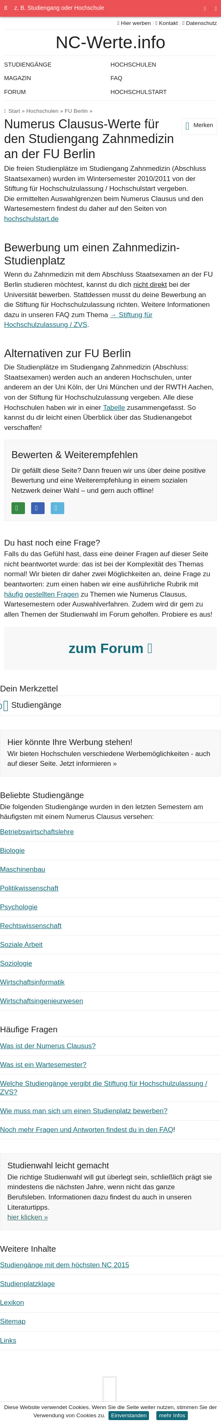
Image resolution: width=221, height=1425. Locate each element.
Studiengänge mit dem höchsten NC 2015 (64, 1265)
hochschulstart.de (31, 219)
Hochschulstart (138, 92)
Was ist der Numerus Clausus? (48, 1046)
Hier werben (134, 23)
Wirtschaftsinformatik (32, 982)
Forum (15, 92)
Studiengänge (28, 64)
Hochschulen (42, 111)
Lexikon (12, 1302)
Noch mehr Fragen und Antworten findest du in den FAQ (86, 1130)
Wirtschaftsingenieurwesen (41, 1001)
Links (8, 1340)
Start (14, 111)
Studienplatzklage (27, 1284)
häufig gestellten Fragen (41, 594)
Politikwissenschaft (29, 888)
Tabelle (114, 408)
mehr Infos (172, 1415)
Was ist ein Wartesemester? (43, 1065)
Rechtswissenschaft (30, 926)
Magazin (17, 78)
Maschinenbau (22, 869)
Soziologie (16, 963)
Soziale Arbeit (21, 945)
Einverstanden (129, 1415)
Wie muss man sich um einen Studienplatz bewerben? (83, 1111)
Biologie (12, 851)
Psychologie (19, 907)
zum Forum (110, 648)
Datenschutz (200, 23)
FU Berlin (76, 111)
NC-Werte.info (110, 42)
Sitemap (12, 1321)
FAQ (116, 78)
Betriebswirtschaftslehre (37, 832)
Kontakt (167, 23)
